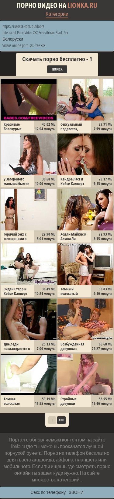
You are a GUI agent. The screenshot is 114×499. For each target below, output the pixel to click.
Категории (57, 14)
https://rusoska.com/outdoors (23, 26)
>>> (61, 420)
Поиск (57, 69)
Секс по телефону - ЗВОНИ (57, 492)
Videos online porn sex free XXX (23, 45)
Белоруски (12, 39)
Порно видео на (57, 5)
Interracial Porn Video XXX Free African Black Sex (35, 32)
